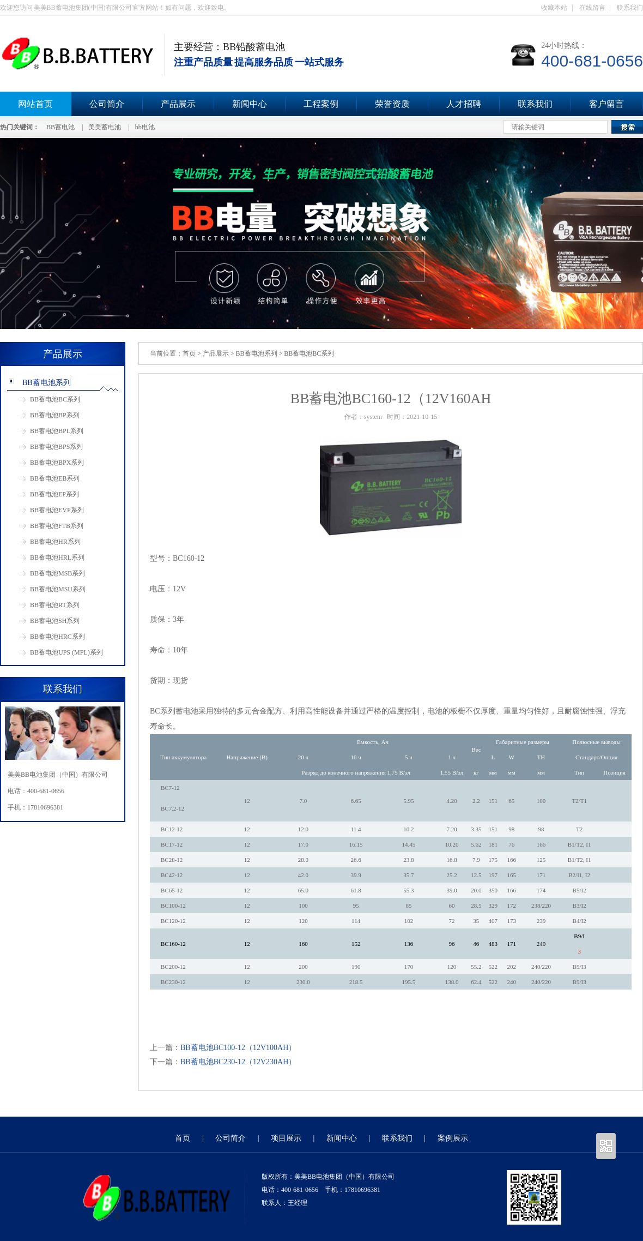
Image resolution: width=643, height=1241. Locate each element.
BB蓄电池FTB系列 (56, 526)
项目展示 (286, 1138)
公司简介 (106, 104)
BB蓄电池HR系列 (55, 541)
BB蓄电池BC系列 (55, 399)
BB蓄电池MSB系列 (57, 573)
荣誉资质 (392, 104)
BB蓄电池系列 (46, 383)
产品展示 (178, 104)
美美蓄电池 (104, 127)
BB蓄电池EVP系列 (57, 510)
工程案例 (321, 104)
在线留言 (592, 7)
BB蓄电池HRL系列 (57, 557)
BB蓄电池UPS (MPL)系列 (66, 652)
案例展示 (453, 1138)
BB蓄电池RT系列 (55, 605)
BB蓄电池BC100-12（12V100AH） (238, 1048)
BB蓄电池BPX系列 (57, 462)
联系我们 (630, 7)
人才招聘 (463, 104)
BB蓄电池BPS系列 (56, 447)
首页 (189, 353)
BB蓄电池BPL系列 (56, 431)
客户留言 (606, 104)
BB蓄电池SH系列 (55, 621)
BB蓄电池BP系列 (55, 415)
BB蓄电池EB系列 (55, 478)
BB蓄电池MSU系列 (58, 589)
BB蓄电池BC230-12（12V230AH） (238, 1062)
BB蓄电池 (60, 127)
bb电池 (145, 127)
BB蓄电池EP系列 (54, 494)
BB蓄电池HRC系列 (57, 636)
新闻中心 (249, 104)
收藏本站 (554, 7)
